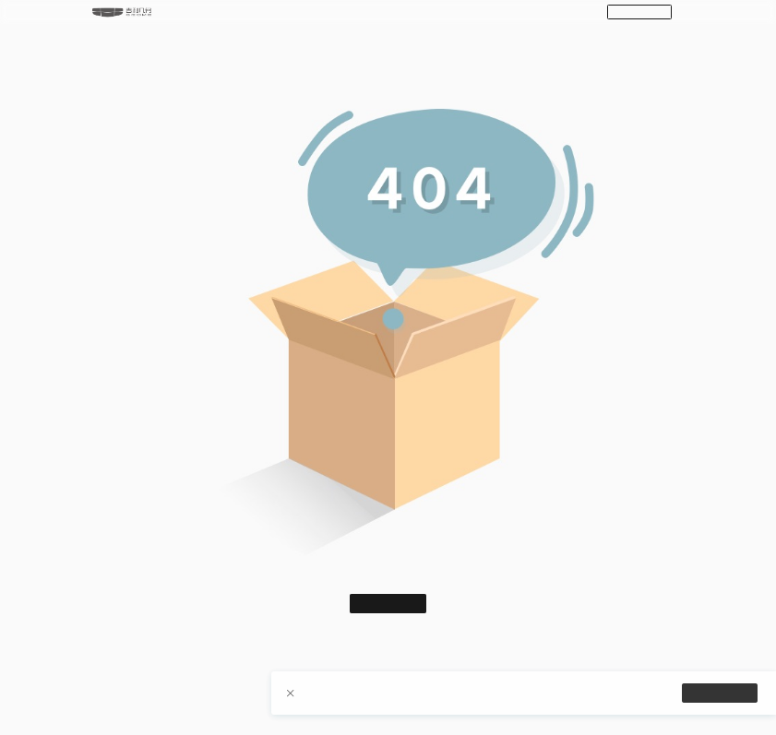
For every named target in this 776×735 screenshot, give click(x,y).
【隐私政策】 (473, 698)
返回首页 (388, 604)
